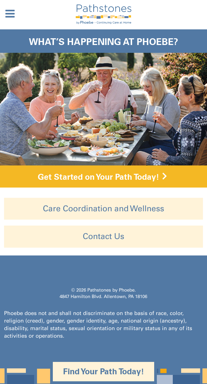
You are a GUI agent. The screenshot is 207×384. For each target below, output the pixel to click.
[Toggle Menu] (10, 13)
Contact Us (103, 236)
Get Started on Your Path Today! (98, 177)
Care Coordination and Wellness (103, 208)
